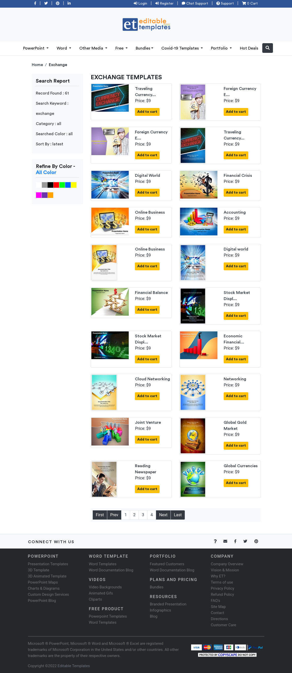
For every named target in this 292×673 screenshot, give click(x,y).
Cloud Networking (152, 379)
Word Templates (103, 564)
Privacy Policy (222, 588)
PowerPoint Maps (43, 582)
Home (37, 65)
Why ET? (218, 576)
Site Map (218, 606)
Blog (154, 616)
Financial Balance (151, 293)
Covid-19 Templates (180, 48)
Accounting (235, 212)
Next (163, 514)
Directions (219, 619)
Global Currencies (241, 466)
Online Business (150, 212)
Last (178, 514)
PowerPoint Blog (42, 600)
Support (225, 3)
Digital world (236, 249)
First (100, 514)
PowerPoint (34, 48)
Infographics (160, 610)
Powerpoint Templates (108, 616)
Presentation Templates (48, 564)
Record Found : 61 (52, 93)
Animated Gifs (101, 593)
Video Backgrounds (105, 587)
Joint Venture (148, 422)
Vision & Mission (225, 570)
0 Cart (250, 3)
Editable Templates (74, 666)
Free (120, 48)
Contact (217, 613)
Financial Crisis (238, 176)
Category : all (48, 124)
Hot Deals (249, 48)
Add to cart (147, 112)
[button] (267, 48)
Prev (114, 514)
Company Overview (227, 564)
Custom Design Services (48, 594)
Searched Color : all (54, 134)
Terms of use (222, 582)
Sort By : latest (49, 144)
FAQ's (215, 600)
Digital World (147, 176)
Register (164, 3)
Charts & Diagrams (44, 588)
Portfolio (220, 48)
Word (62, 48)
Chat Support (195, 3)
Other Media (91, 48)
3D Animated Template (47, 576)
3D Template (38, 570)
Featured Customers (167, 564)
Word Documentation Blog (111, 570)
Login (140, 3)
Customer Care (223, 625)
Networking (235, 379)
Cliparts (95, 599)
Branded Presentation (168, 604)
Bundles (143, 48)
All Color (46, 172)
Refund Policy (222, 594)
